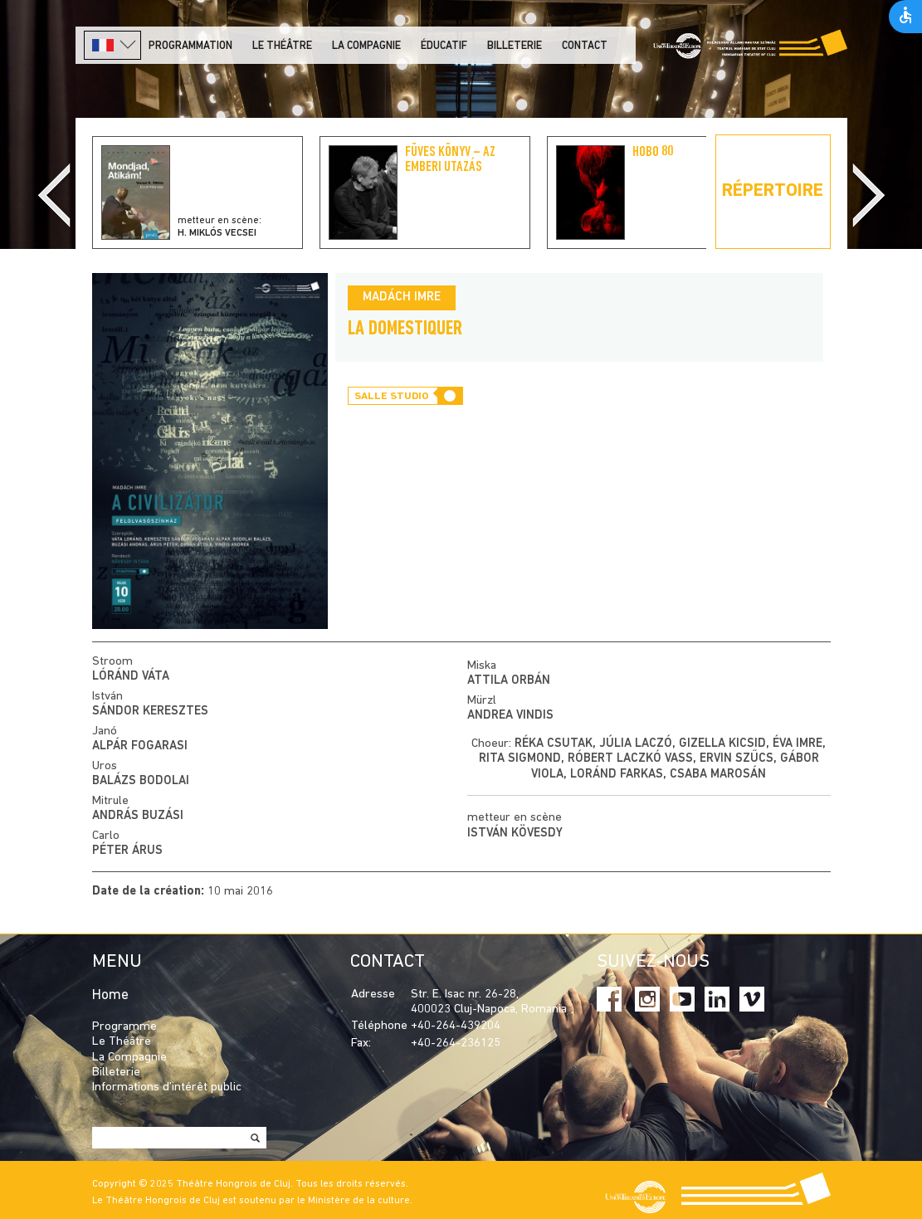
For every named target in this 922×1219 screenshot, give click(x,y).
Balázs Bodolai (140, 781)
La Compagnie (366, 46)
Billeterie (514, 46)
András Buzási (137, 816)
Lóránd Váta (130, 676)
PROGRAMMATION (190, 46)
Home (110, 995)
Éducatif (444, 46)
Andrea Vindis (510, 715)
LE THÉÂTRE (282, 46)
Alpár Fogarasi (140, 746)
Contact (584, 46)
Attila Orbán (508, 681)
